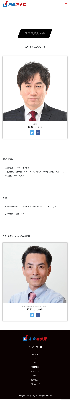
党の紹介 (35, 354)
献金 (35, 376)
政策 (35, 363)
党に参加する (35, 371)
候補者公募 (35, 380)
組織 (35, 358)
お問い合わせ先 (35, 384)
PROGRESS (35, 367)
